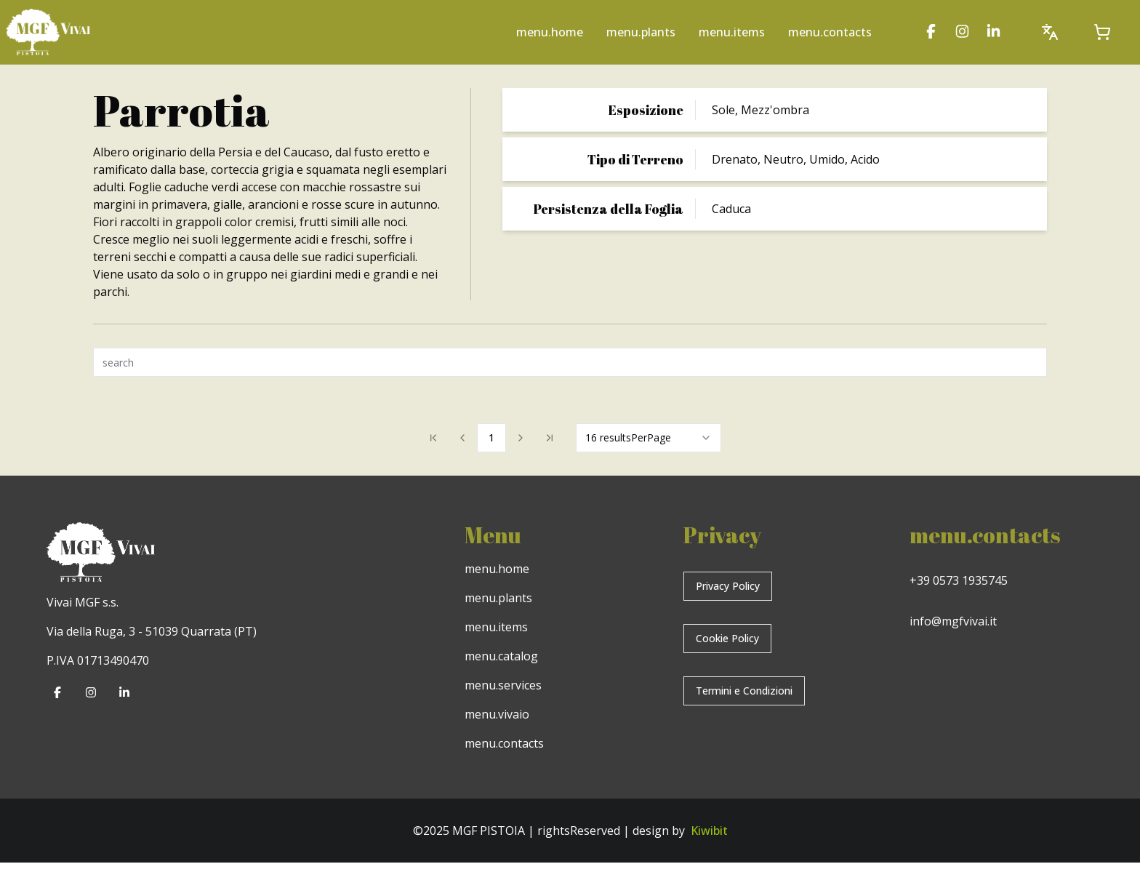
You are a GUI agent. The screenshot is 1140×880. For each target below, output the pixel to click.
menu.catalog (501, 656)
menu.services (503, 685)
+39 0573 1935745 (959, 580)
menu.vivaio (497, 714)
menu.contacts (830, 32)
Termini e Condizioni (744, 690)
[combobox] (648, 437)
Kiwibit (709, 831)
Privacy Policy (728, 586)
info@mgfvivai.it (953, 621)
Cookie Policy (727, 638)
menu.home (549, 32)
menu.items (732, 32)
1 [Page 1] (491, 437)
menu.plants (640, 32)
